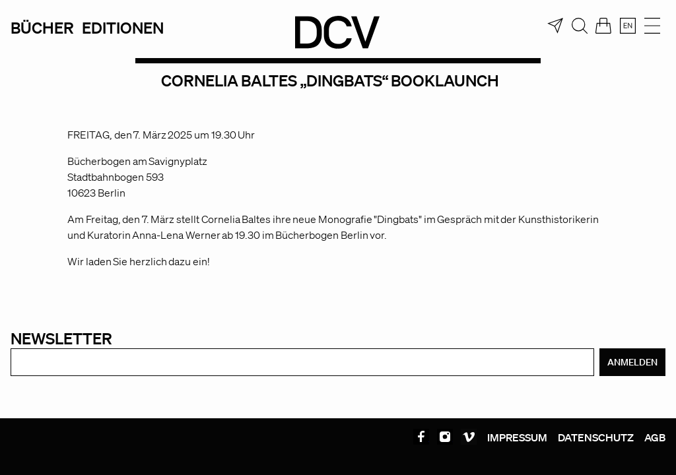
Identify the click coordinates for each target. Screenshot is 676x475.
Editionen (123, 27)
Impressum (517, 437)
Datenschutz (596, 437)
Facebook (421, 437)
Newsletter (61, 338)
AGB (654, 437)
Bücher (42, 27)
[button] (29, 446)
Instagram (445, 437)
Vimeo (469, 437)
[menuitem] (628, 26)
